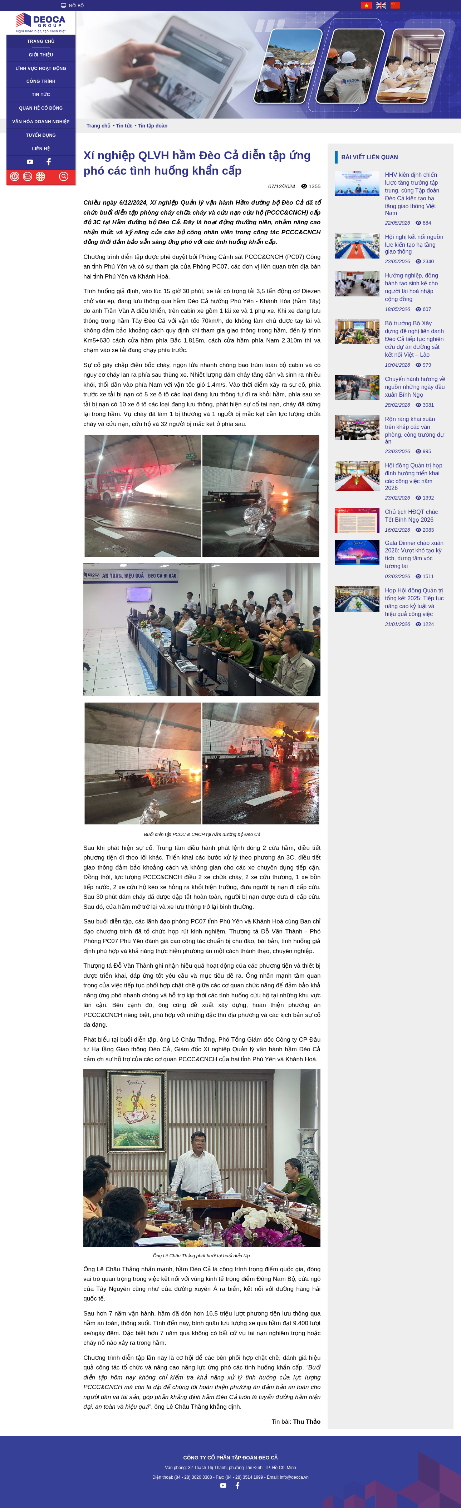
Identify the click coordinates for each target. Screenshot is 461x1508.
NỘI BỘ (72, 5)
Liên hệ (41, 148)
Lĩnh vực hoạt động (41, 68)
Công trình (40, 81)
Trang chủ (41, 41)
